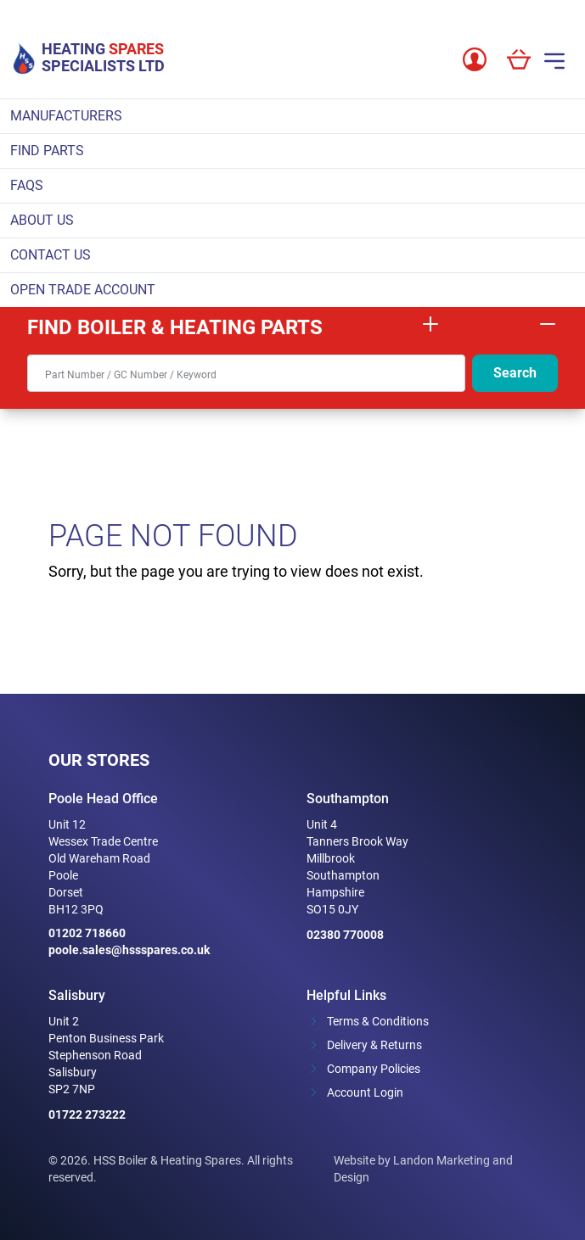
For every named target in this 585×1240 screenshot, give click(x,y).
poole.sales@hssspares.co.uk (129, 950)
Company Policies (373, 1068)
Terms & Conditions (378, 1021)
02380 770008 (345, 934)
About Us (42, 220)
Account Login (365, 1092)
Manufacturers (66, 116)
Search (515, 373)
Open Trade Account (82, 290)
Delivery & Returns (374, 1045)
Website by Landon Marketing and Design (423, 1168)
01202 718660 (87, 933)
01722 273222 (87, 1114)
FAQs (26, 185)
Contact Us (50, 255)
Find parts (47, 150)
